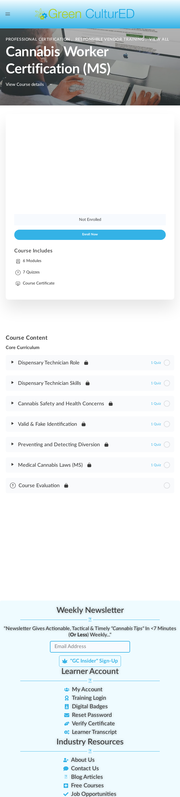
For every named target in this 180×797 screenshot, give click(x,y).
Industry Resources (90, 742)
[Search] (161, 14)
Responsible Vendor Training (110, 39)
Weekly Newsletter (90, 610)
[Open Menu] (8, 14)
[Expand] (12, 362)
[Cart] (172, 14)
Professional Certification (38, 39)
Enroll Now (90, 234)
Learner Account (90, 671)
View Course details (30, 84)
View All (159, 39)
